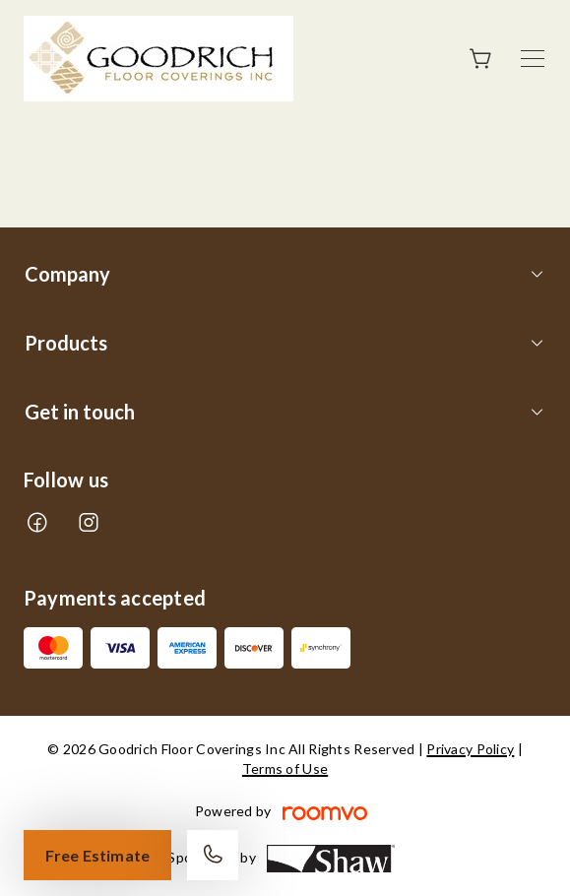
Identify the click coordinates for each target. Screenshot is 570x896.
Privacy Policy (470, 748)
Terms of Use (285, 768)
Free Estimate (97, 855)
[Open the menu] (532, 58)
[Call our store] (212, 855)
